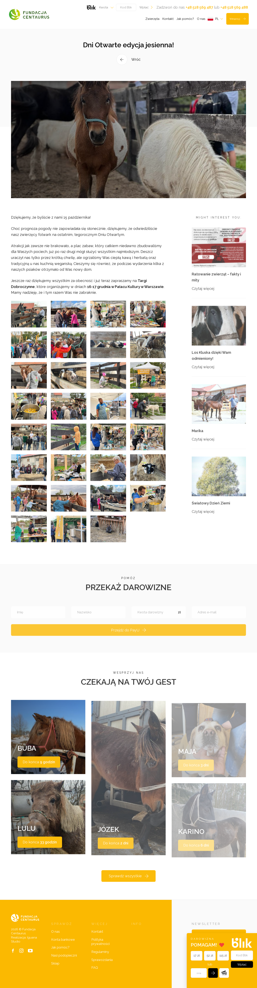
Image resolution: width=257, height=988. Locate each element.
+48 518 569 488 (234, 7)
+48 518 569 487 (199, 7)
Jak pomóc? (185, 19)
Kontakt (167, 19)
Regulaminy (100, 952)
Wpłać (146, 7)
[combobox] (105, 7)
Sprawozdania (102, 960)
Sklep (55, 963)
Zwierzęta (152, 19)
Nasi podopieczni (64, 955)
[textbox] (105, 7)
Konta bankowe (63, 940)
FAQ (94, 968)
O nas (201, 19)
